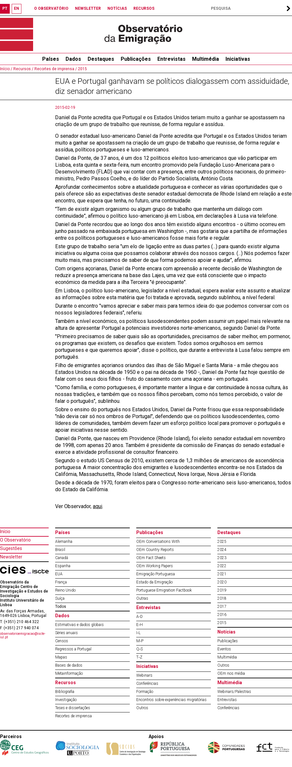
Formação (144, 691)
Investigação (66, 699)
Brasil (60, 549)
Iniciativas (237, 59)
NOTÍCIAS (117, 8)
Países (62, 532)
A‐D (139, 616)
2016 (221, 614)
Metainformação (69, 673)
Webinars (144, 675)
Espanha (62, 566)
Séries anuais (66, 633)
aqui (97, 506)
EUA (59, 574)
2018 (221, 598)
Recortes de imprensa (73, 716)
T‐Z (139, 657)
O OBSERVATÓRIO (51, 8)
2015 (82, 69)
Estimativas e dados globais (79, 624)
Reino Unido (65, 590)
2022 (221, 566)
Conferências (147, 683)
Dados (73, 59)
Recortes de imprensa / (55, 69)
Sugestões (11, 548)
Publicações (136, 59)
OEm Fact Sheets (151, 558)
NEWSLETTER (88, 8)
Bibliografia (64, 691)
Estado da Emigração (154, 582)
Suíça (60, 598)
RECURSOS (143, 8)
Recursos (65, 682)
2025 (221, 541)
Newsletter (11, 556)
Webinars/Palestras (234, 691)
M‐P (139, 641)
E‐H (139, 624)
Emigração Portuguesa (155, 574)
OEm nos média (231, 673)
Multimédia (205, 59)
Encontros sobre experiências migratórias (171, 699)
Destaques (101, 59)
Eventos (224, 649)
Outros (142, 708)
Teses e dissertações (72, 708)
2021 (221, 574)
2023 (221, 558)
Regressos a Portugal (73, 649)
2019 (221, 590)
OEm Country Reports (155, 549)
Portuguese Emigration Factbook (164, 590)
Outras (142, 598)
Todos (60, 606)
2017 (221, 606)
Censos (61, 641)
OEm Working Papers (154, 566)
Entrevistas (171, 59)
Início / (6, 69)
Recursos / (22, 69)
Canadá (61, 558)
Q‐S (139, 649)
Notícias (226, 631)
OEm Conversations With (158, 541)
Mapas (61, 657)
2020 (221, 582)
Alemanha (63, 541)
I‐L (138, 633)
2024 (221, 549)
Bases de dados (68, 665)
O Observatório (15, 540)
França (61, 582)
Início (5, 531)
